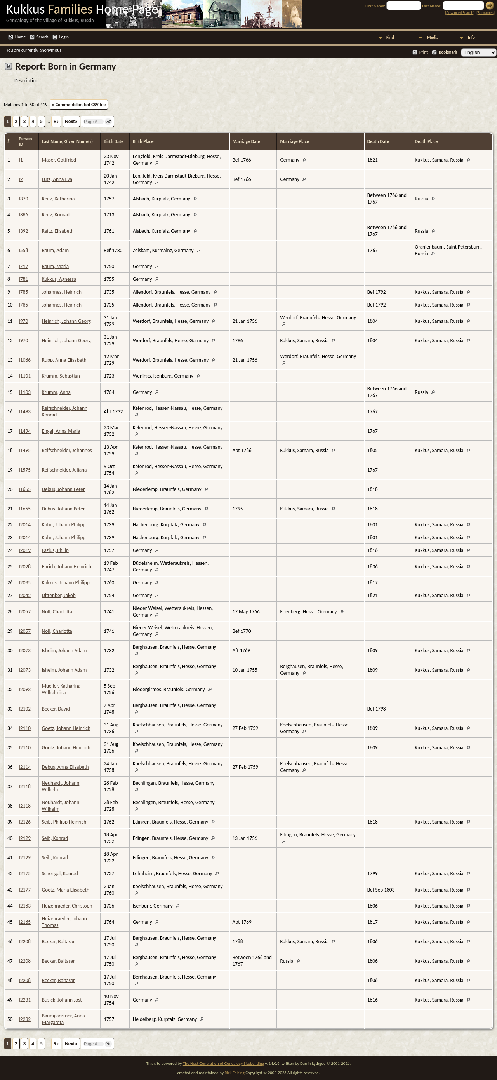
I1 (21, 160)
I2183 (25, 905)
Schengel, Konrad (60, 873)
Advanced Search (459, 12)
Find (390, 37)
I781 (23, 279)
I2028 (25, 566)
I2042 (25, 595)
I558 (23, 250)
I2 (21, 179)
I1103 (25, 392)
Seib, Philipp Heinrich (64, 822)
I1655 (25, 489)
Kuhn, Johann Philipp (64, 524)
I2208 (25, 941)
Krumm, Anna (56, 392)
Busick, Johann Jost (62, 999)
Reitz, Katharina (58, 198)
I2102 (25, 708)
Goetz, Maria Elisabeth (65, 890)
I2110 (25, 728)
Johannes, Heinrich (62, 292)
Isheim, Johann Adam (64, 650)
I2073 (25, 650)
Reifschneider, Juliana (64, 470)
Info (471, 37)
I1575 (25, 470)
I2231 (25, 999)
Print (423, 52)
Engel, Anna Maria (61, 431)
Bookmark (448, 52)
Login (64, 37)
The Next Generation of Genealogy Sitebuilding (223, 1063)
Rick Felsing (234, 1072)
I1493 (25, 411)
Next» (71, 121)
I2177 (25, 890)
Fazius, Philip (55, 550)
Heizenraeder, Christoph (67, 905)
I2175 (25, 873)
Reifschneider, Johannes (67, 450)
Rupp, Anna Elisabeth (64, 360)
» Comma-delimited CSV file (79, 104)
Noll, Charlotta (57, 611)
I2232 (25, 1019)
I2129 (25, 838)
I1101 (25, 376)
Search (42, 37)
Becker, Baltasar (58, 941)
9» (56, 121)
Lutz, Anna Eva (57, 179)
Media (432, 37)
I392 (23, 231)
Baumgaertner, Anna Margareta (63, 1019)
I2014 (25, 524)
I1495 (25, 450)
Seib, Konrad (55, 838)
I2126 (25, 822)
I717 (23, 266)
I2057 (25, 611)
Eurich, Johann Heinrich (66, 566)
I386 (23, 214)
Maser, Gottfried (59, 160)
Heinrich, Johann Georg (66, 321)
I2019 (25, 550)
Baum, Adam (55, 250)
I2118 (25, 786)
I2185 (25, 922)
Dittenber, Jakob (59, 595)
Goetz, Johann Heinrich (66, 728)
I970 (23, 321)
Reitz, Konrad (56, 214)
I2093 (25, 689)
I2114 (25, 767)
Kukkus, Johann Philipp (66, 582)
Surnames (485, 12)
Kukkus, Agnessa (59, 279)
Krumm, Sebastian (61, 376)
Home (20, 37)
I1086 (25, 360)
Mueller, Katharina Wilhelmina (61, 689)
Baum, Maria (55, 266)
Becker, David (56, 708)
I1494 (25, 431)
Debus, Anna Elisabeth (65, 767)
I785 (23, 292)
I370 (23, 198)
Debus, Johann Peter (63, 489)
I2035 (25, 582)
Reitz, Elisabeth (58, 231)
